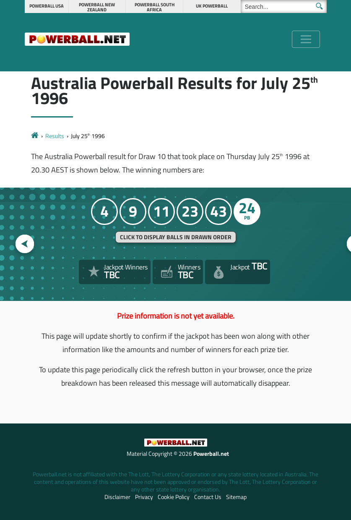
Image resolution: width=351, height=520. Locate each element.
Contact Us (207, 497)
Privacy (144, 497)
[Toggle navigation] (306, 39)
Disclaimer (117, 497)
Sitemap (236, 497)
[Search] (284, 6)
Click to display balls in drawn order (175, 237)
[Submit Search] (319, 6)
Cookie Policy (174, 497)
